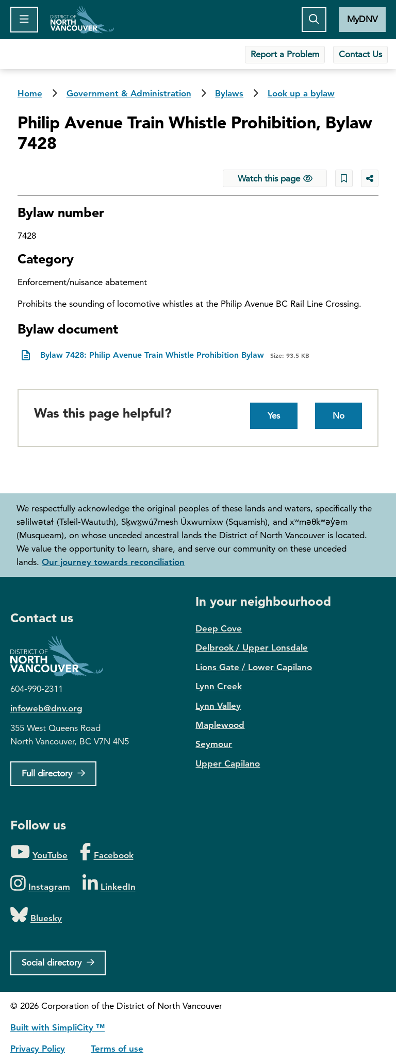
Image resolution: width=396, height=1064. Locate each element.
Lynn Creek (218, 686)
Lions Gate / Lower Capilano (253, 667)
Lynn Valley (218, 706)
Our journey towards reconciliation (113, 562)
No (338, 415)
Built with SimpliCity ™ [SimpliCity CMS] (57, 1027)
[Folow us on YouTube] (39, 852)
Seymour (213, 744)
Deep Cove (218, 628)
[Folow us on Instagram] (40, 883)
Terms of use (117, 1048)
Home (82, 19)
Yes (274, 415)
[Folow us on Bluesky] (36, 915)
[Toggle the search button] (314, 19)
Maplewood (219, 725)
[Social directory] (58, 963)
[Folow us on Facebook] (106, 852)
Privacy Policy (37, 1048)
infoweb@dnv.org (46, 708)
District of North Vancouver (61, 656)
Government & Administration (129, 93)
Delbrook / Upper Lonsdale (251, 647)
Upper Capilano (227, 763)
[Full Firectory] (53, 773)
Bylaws (229, 93)
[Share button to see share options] (369, 178)
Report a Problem (285, 54)
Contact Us (360, 54)
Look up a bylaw (301, 93)
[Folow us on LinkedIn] (109, 883)
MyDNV (362, 19)
